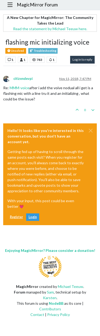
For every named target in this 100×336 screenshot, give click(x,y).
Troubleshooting (43, 51)
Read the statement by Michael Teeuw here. (50, 28)
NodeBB (56, 303)
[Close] (91, 130)
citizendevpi (23, 79)
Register (16, 217)
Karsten (50, 297)
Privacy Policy (58, 314)
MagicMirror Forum (37, 4)
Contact (37, 314)
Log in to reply (82, 59)
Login (33, 217)
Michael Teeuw (70, 286)
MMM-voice (19, 87)
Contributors (50, 309)
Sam (50, 292)
